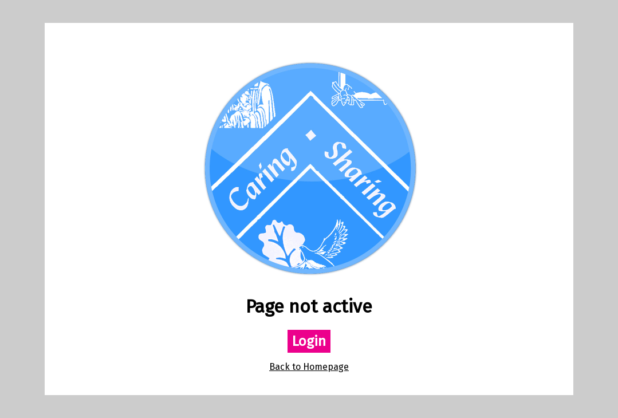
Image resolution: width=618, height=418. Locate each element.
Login (309, 341)
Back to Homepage (309, 366)
